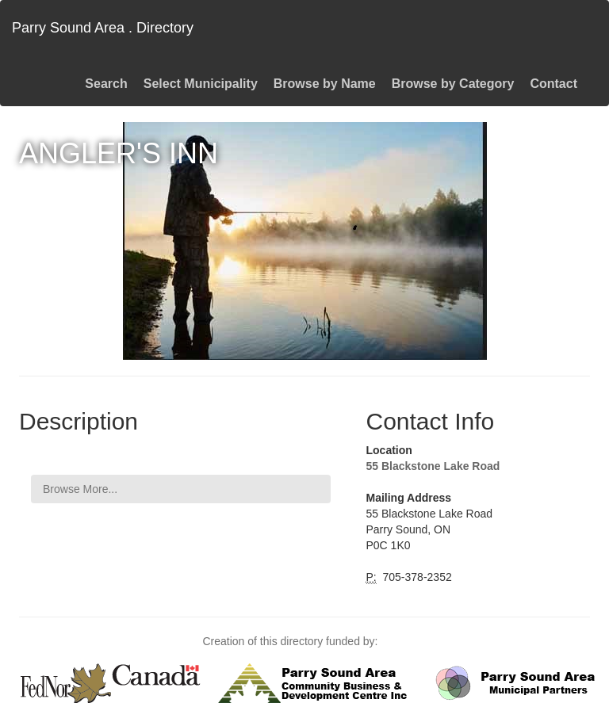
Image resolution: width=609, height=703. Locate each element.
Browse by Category (453, 83)
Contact (553, 83)
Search (106, 83)
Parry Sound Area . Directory (102, 28)
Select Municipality (201, 83)
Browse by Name (325, 83)
